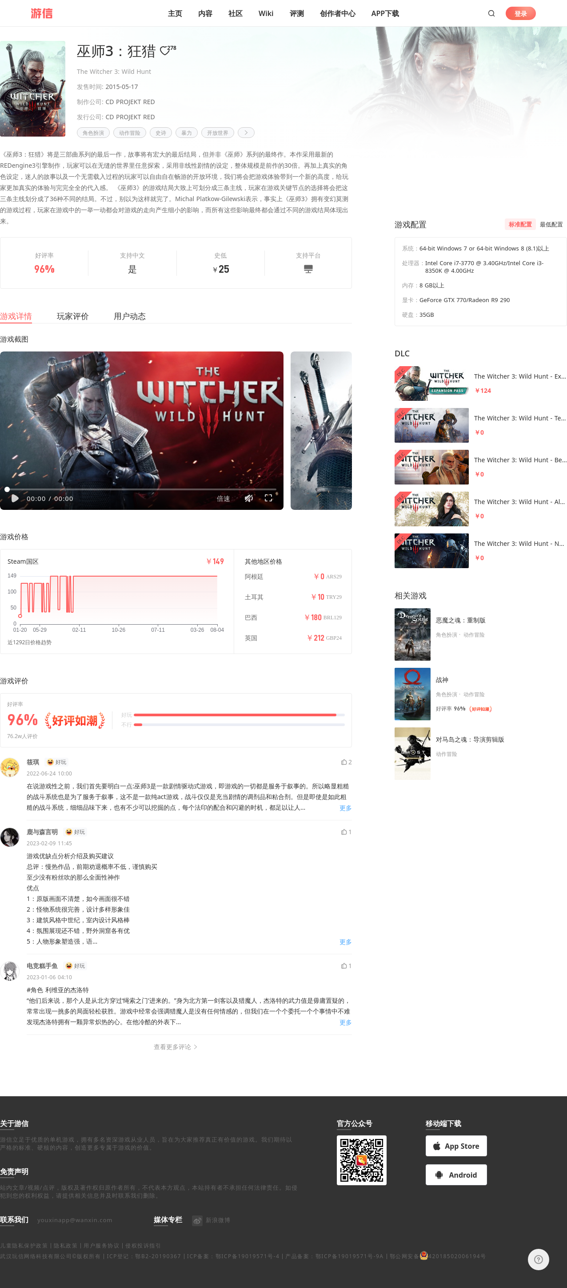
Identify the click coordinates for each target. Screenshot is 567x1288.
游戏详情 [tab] (16, 326)
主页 (175, 13)
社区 (235, 13)
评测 (297, 13)
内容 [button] (205, 13)
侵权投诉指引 (143, 1266)
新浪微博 (211, 1241)
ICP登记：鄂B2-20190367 (144, 1277)
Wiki (266, 13)
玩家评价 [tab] (73, 326)
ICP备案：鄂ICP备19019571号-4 (233, 1277)
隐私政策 (66, 1266)
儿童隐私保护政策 (24, 1266)
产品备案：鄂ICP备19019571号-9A (334, 1277)
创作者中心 (337, 13)
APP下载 (385, 13)
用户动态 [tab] (130, 326)
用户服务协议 (102, 1266)
